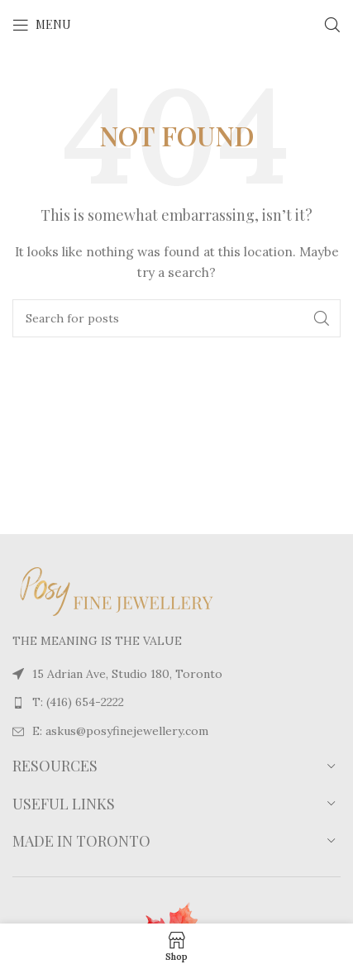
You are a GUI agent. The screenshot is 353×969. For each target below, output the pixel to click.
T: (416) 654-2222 (78, 702)
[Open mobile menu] (41, 24)
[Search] (332, 24)
